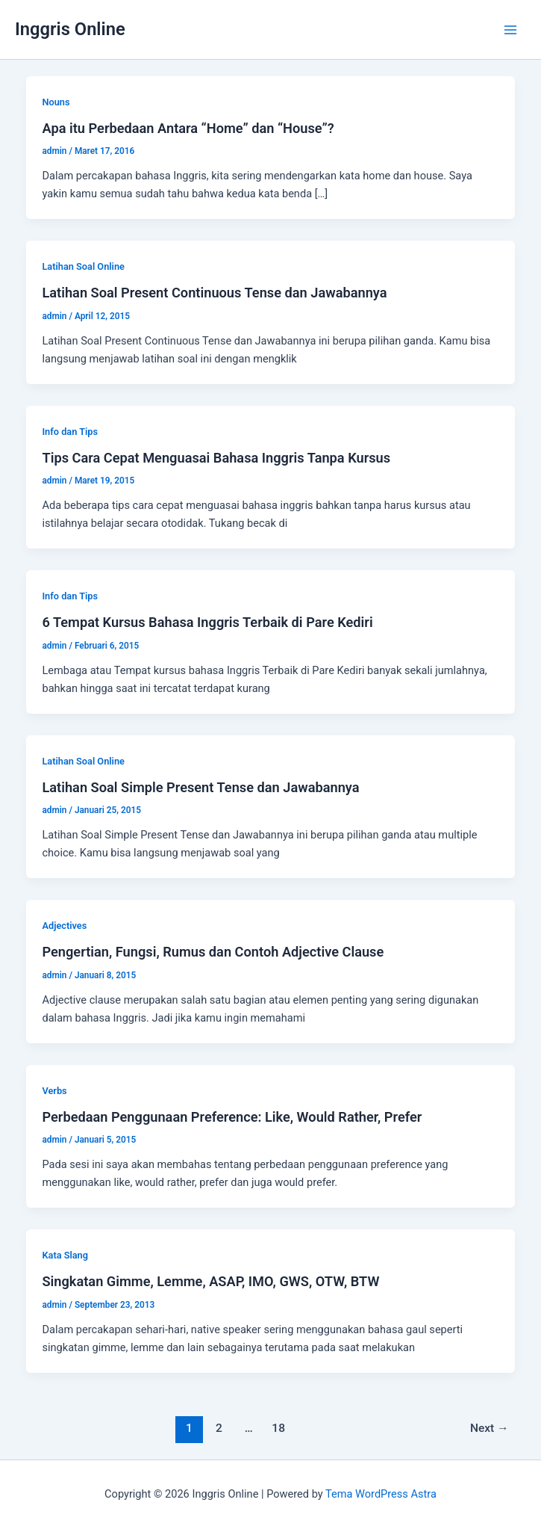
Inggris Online (70, 29)
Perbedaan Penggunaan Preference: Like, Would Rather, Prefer (232, 1117)
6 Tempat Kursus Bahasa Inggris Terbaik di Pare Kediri (207, 622)
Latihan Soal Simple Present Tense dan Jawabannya (200, 787)
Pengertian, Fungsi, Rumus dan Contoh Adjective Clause (213, 952)
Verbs (54, 1090)
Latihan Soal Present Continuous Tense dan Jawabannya (214, 292)
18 (278, 1428)
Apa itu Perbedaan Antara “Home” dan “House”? (188, 128)
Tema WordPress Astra (381, 1494)
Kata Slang (65, 1255)
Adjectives (64, 925)
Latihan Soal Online (83, 266)
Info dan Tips (70, 431)
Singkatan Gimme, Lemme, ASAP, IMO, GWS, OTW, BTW (210, 1281)
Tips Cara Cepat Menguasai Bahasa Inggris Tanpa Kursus (216, 458)
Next (489, 1428)
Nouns (55, 102)
